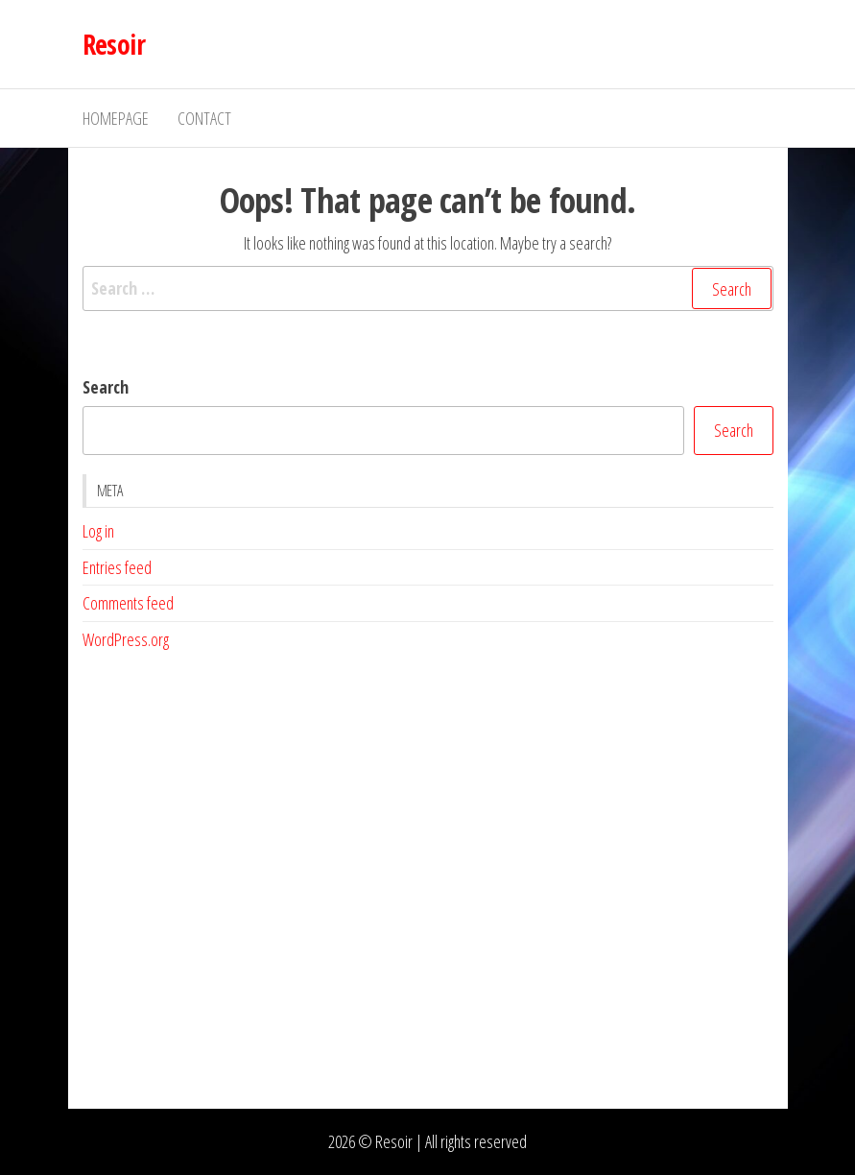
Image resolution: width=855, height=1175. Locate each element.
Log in (98, 530)
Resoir (114, 44)
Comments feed (128, 602)
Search (106, 386)
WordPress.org (126, 639)
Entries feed (117, 567)
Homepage (116, 118)
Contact (204, 118)
